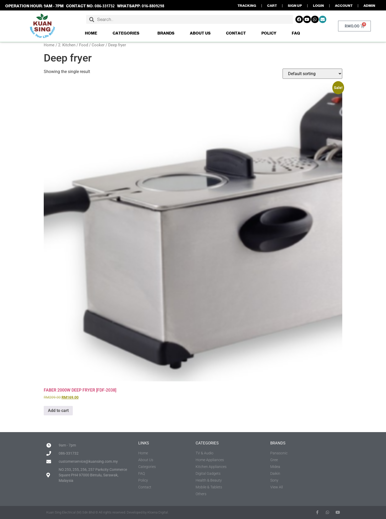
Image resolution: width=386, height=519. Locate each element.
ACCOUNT (343, 6)
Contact (236, 33)
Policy (268, 33)
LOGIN (318, 6)
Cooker (98, 45)
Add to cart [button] (58, 410)
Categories (127, 33)
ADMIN (369, 6)
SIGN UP (295, 6)
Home (91, 33)
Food (83, 45)
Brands (165, 33)
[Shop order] (312, 74)
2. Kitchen (66, 45)
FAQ (296, 33)
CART (272, 6)
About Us (200, 33)
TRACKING (247, 6)
